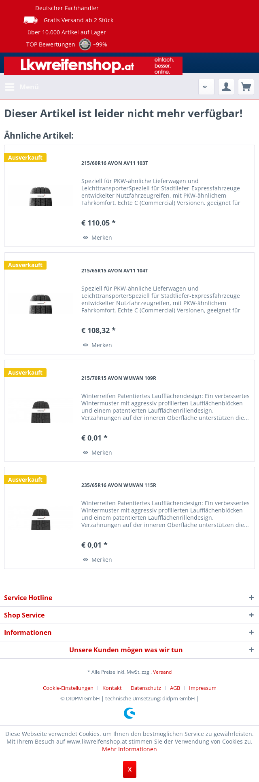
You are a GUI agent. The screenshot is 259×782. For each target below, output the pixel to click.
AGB (175, 687)
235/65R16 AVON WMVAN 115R (118, 485)
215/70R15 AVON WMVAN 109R (118, 378)
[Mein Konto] (226, 87)
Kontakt (112, 687)
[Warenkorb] (246, 87)
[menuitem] (21, 87)
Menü (22, 85)
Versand (162, 671)
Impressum (203, 687)
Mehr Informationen (129, 749)
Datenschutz (146, 687)
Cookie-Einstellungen (68, 687)
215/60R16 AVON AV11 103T (114, 163)
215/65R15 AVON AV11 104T (114, 270)
